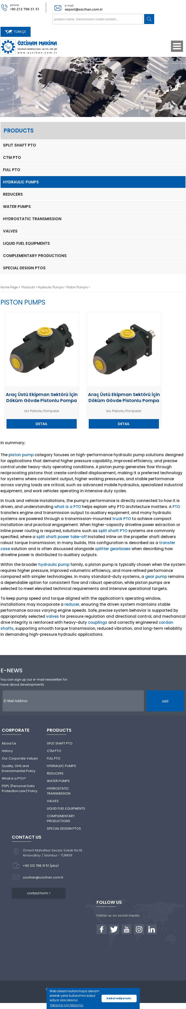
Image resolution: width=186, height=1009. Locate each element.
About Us (9, 743)
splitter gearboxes (113, 548)
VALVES (10, 231)
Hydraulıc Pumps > (52, 287)
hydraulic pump (53, 564)
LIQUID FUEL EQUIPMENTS (26, 243)
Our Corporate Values (20, 758)
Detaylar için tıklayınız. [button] (67, 1005)
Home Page (10, 287)
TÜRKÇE (15, 31)
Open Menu (177, 46)
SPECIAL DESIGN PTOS (24, 268)
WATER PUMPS (17, 206)
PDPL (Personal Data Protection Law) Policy (19, 788)
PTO (176, 506)
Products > (30, 287)
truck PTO (121, 518)
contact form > (39, 893)
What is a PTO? (14, 778)
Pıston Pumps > (78, 287)
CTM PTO (12, 157)
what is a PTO (67, 506)
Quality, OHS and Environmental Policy (18, 768)
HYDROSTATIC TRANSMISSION (32, 218)
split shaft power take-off (61, 536)
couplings (97, 622)
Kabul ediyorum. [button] (119, 998)
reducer (71, 604)
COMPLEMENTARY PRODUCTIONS (35, 255)
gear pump (156, 576)
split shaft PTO (113, 530)
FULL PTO (11, 169)
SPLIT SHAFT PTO (19, 145)
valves (52, 616)
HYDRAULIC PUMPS (21, 182)
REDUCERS (13, 194)
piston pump (21, 454)
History (7, 750)
